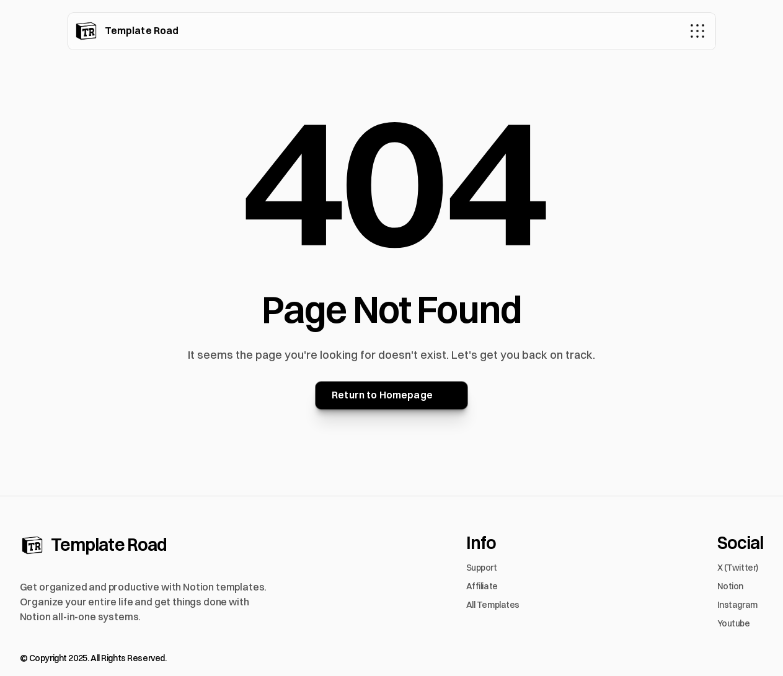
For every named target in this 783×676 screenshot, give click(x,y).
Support (481, 567)
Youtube (733, 623)
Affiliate (482, 586)
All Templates (493, 604)
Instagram (737, 604)
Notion (730, 586)
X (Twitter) (737, 567)
